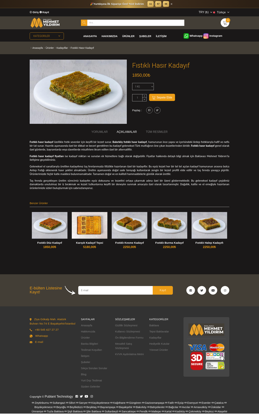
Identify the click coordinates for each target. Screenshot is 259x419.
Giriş (34, 12)
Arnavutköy (199, 412)
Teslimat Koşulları (91, 355)
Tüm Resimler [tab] (157, 131)
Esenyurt (191, 408)
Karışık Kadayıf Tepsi (89, 242)
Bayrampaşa (106, 412)
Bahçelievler (156, 412)
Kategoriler (46, 36)
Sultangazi (57, 408)
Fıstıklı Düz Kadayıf (49, 242)
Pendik (142, 416)
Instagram (212, 35)
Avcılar (184, 412)
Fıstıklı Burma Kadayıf (169, 242)
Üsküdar (214, 412)
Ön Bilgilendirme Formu (129, 342)
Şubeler (145, 36)
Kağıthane (117, 408)
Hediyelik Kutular (159, 349)
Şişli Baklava (73, 416)
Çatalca (218, 408)
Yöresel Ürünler (158, 355)
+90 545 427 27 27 (47, 335)
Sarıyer (82, 408)
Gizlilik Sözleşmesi (126, 330)
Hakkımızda (110, 36)
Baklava (154, 330)
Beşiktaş (90, 412)
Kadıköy (178, 416)
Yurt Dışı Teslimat (91, 385)
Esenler (205, 408)
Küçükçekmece (99, 408)
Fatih (169, 408)
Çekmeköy (193, 416)
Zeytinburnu (40, 408)
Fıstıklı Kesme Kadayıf (129, 242)
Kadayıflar (62, 47)
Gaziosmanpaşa (153, 408)
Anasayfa (90, 36)
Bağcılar (171, 412)
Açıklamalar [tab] (127, 131)
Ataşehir (221, 416)
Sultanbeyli (110, 416)
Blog (83, 379)
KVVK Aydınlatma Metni (129, 359)
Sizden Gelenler (90, 391)
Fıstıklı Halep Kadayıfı (209, 242)
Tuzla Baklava (54, 416)
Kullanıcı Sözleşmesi (127, 336)
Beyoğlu (59, 412)
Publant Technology (59, 402)
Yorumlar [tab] (99, 131)
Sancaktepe (127, 416)
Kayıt (44, 12)
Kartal (167, 416)
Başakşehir (124, 412)
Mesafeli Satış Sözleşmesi (123, 351)
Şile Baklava (92, 416)
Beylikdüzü (75, 412)
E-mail (39, 347)
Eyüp (179, 408)
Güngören (133, 408)
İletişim (161, 36)
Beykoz (208, 416)
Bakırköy (139, 412)
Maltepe (154, 416)
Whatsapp (193, 35)
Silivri (70, 408)
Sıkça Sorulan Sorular (94, 373)
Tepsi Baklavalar (159, 336)
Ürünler (128, 36)
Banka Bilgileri (89, 349)
